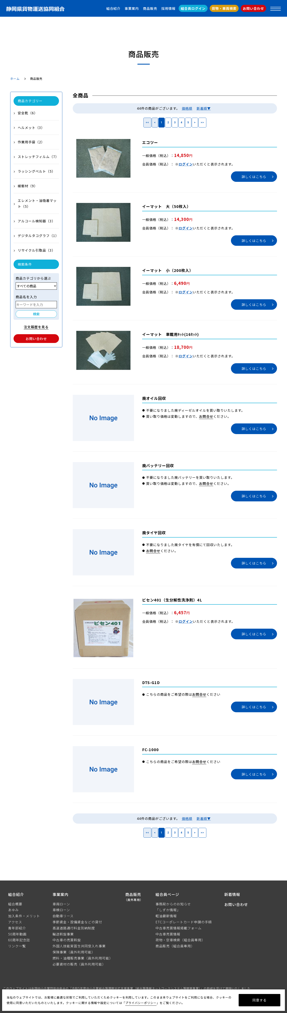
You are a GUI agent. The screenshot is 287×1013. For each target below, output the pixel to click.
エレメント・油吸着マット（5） (37, 203)
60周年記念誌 (19, 939)
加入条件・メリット (24, 915)
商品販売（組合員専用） (174, 945)
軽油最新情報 (166, 915)
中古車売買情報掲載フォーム (178, 927)
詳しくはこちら (254, 176)
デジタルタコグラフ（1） (38, 235)
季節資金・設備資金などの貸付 (77, 921)
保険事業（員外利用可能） (74, 951)
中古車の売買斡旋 (67, 939)
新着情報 (232, 894)
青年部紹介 (17, 927)
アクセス (15, 921)
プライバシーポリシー (141, 1003)
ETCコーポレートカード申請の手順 (183, 921)
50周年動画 (17, 934)
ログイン (186, 164)
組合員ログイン (193, 8)
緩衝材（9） (28, 185)
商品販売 (150, 8)
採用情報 (168, 8)
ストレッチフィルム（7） (38, 156)
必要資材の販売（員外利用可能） (79, 964)
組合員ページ (167, 894)
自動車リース (63, 915)
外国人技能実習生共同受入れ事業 (79, 945)
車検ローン (61, 909)
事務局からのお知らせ (173, 903)
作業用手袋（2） (31, 141)
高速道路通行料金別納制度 (74, 927)
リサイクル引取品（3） (36, 250)
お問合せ (206, 416)
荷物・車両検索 (224, 8)
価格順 (187, 108)
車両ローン (61, 903)
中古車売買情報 (167, 934)
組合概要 (15, 903)
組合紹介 (113, 8)
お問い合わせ (253, 8)
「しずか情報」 (167, 909)
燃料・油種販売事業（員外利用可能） (83, 958)
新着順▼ (204, 108)
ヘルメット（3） (31, 127)
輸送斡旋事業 (63, 934)
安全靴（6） (28, 112)
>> (202, 122)
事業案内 (132, 8)
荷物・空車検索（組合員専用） (180, 939)
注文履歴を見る (36, 326)
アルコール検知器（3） (36, 220)
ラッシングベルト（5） (36, 171)
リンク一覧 (17, 945)
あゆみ (13, 909)
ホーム (15, 78)
